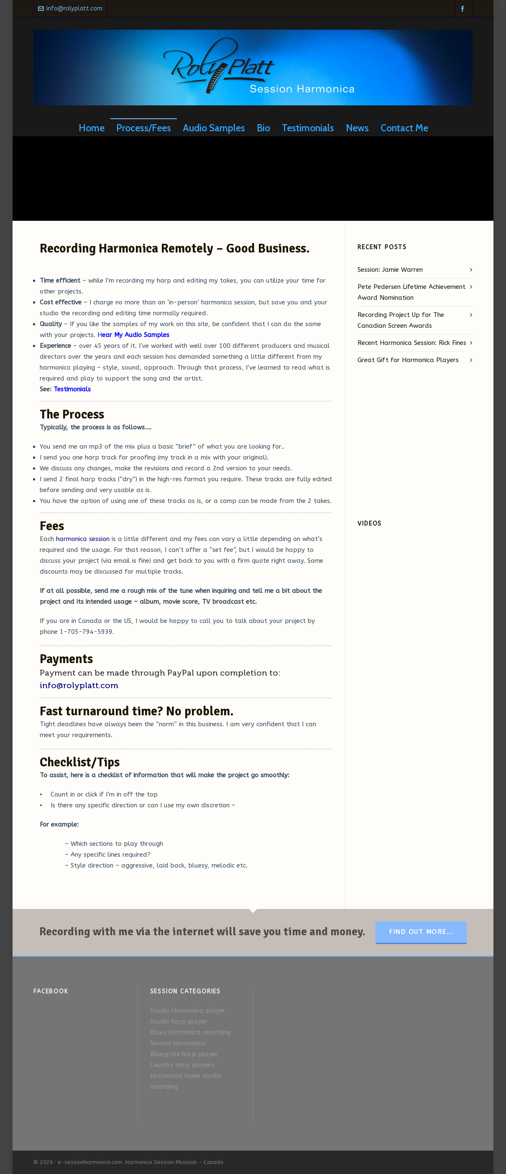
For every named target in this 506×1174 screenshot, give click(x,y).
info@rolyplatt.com (70, 8)
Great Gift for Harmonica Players (408, 360)
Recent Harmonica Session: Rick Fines (412, 343)
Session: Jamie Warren (390, 269)
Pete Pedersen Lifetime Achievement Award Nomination (411, 292)
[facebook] (464, 9)
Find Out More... (421, 932)
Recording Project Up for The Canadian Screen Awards (401, 320)
